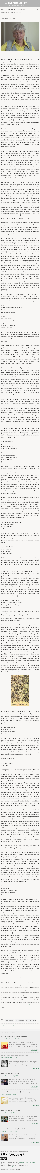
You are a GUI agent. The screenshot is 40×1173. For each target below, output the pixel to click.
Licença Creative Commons (26, 1162)
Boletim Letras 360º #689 (10, 1110)
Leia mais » (35, 1050)
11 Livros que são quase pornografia (14, 1036)
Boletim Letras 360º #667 (10, 1073)
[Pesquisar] (38, 3)
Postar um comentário (9, 1026)
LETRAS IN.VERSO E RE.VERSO (16, 2)
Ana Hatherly (9, 1020)
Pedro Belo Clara (31, 1020)
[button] (38, 10)
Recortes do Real (27, 1005)
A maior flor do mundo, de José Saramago (16, 1092)
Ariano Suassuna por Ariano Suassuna (14, 1055)
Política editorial (11, 1167)
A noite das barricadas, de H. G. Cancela (15, 1129)
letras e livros (19, 1020)
